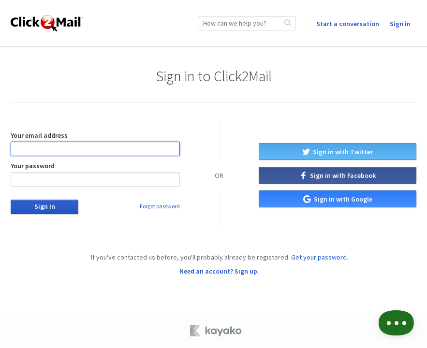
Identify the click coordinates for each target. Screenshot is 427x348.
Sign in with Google (337, 199)
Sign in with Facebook (337, 175)
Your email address (95, 143)
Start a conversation (347, 23)
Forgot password (160, 206)
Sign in (400, 23)
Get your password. (319, 257)
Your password (95, 174)
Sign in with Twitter (337, 151)
